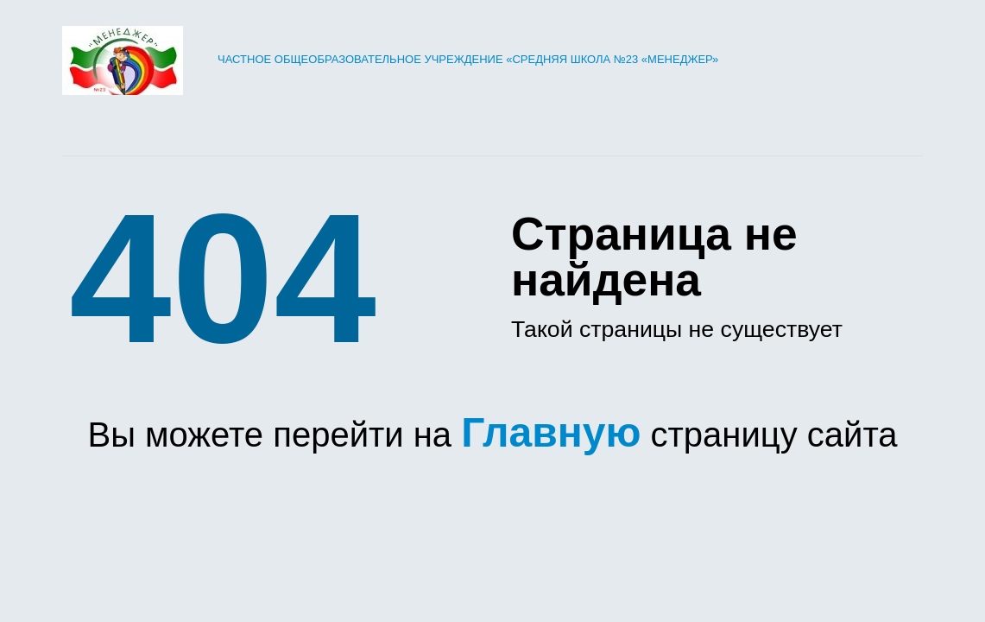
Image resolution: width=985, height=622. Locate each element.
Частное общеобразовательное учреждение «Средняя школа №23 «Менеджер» (390, 59)
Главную (551, 432)
